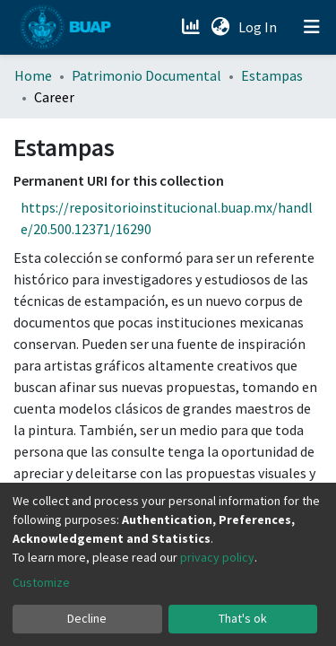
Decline (87, 618)
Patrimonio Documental (146, 75)
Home (33, 75)
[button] (220, 27)
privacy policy (217, 557)
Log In (259, 27)
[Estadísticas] (192, 27)
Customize (41, 582)
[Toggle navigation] (312, 27)
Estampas (272, 75)
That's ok (243, 618)
